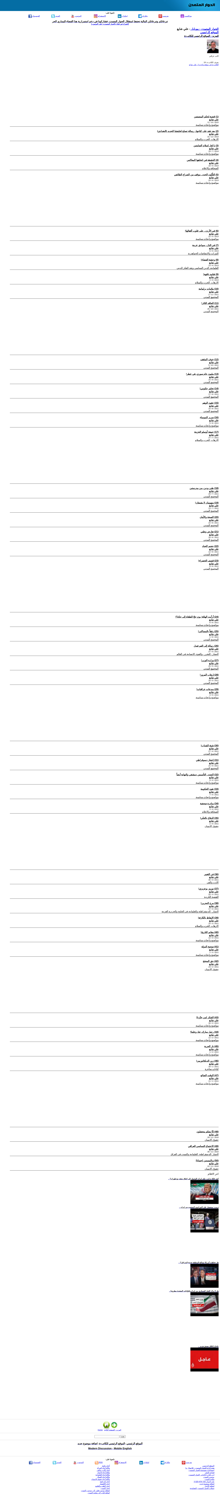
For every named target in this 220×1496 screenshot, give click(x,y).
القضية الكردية (211, 897)
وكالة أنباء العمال (103, 1477)
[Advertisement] (134, 88)
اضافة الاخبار (209, 1486)
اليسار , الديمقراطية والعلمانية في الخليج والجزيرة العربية (190, 911)
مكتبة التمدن (209, 1479)
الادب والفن (213, 882)
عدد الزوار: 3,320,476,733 (204, 1481)
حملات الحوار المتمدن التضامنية (202, 1488)
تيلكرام (143, 16)
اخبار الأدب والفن (103, 1470)
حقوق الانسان (212, 826)
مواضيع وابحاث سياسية (207, 125)
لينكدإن (123, 16)
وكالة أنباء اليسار (103, 1472)
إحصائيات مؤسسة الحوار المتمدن (201, 1470)
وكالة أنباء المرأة (103, 1468)
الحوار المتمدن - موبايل (204, 28)
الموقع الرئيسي (209, 32)
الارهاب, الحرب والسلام (207, 139)
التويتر (55, 16)
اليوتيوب (76, 16)
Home (100, 1430)
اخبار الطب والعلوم (102, 1486)
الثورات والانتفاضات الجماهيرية (203, 253)
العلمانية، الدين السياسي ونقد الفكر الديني (198, 268)
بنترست (164, 16)
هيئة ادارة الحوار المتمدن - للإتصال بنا (199, 1468)
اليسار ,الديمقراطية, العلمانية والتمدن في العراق (195, 1154)
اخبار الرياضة (105, 1481)
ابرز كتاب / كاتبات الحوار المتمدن (201, 1475)
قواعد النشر (209, 1472)
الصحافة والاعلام (210, 168)
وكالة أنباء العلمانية (103, 1475)
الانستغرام (100, 16)
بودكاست (186, 16)
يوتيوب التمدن (208, 1477)
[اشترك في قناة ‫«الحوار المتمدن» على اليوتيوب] (110, 24)
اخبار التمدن (105, 1488)
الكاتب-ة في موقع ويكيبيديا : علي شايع (204, 65)
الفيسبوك (34, 16)
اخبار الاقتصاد (105, 1484)
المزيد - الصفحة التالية (112, 1430)
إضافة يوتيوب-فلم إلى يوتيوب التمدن (95, 1491)
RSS (99, 1462)
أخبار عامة (106, 1466)
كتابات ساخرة (212, 1069)
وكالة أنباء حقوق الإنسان (100, 1479)
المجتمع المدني (211, 297)
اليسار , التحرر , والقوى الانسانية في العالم (198, 654)
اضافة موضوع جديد (207, 1484)
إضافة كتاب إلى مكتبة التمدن (99, 1493)
